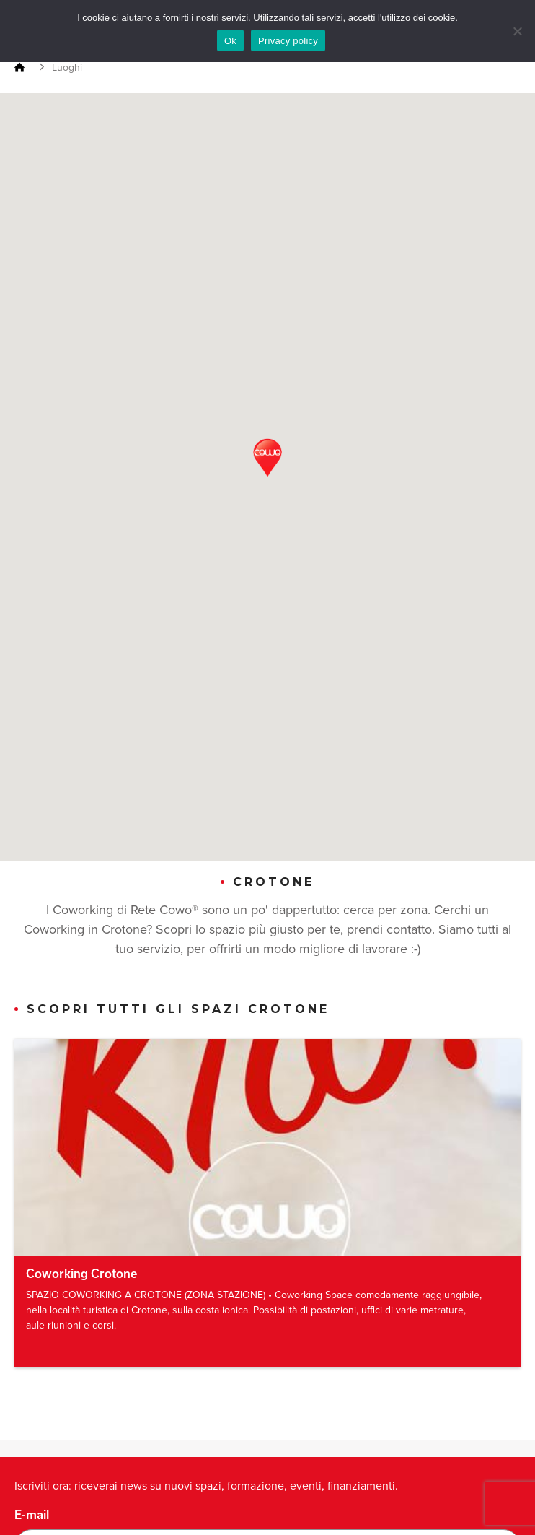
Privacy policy (288, 40)
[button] (267, 457)
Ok (230, 40)
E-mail (31, 1514)
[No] (517, 31)
